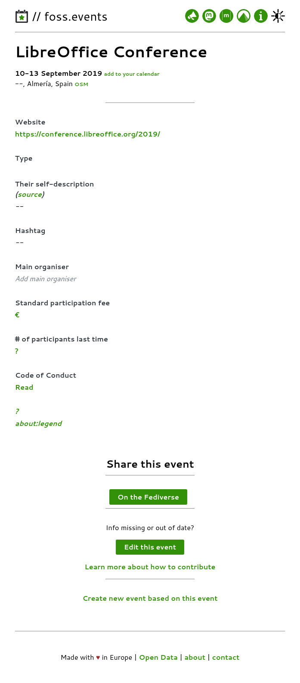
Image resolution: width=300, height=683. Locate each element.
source (30, 194)
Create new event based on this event (149, 598)
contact (226, 657)
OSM (81, 84)
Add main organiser (45, 278)
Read (24, 387)
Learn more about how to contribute (150, 566)
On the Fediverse (148, 497)
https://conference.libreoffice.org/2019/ (87, 134)
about (194, 657)
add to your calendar (132, 74)
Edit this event (150, 547)
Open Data (158, 657)
